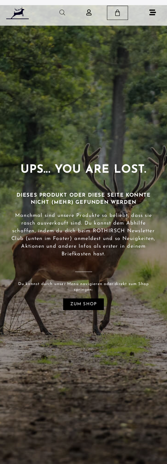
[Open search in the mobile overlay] (62, 13)
